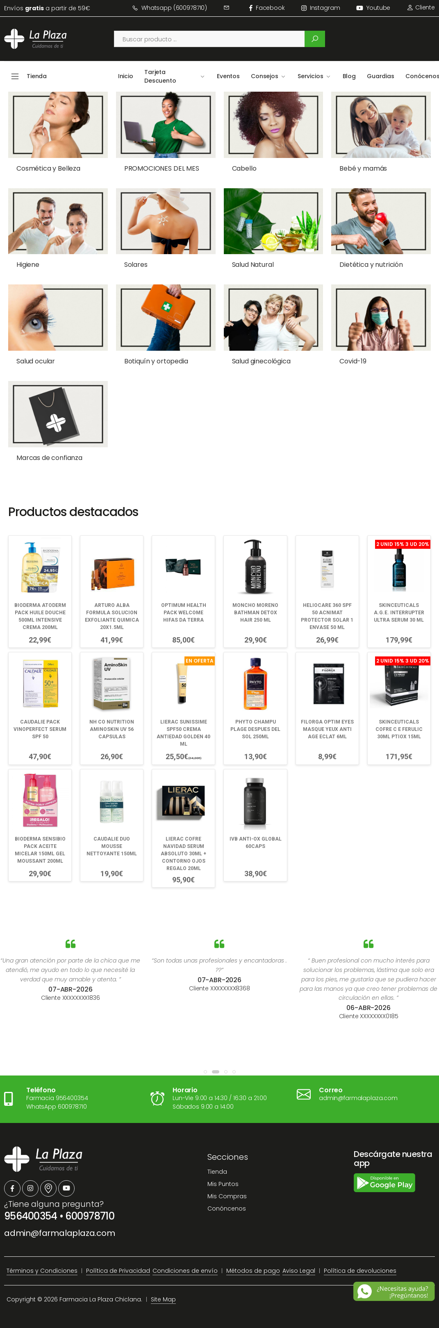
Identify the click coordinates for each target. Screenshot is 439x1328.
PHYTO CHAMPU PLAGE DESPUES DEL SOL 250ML (255, 717)
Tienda (217, 1165)
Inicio (125, 76)
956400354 (30, 1209)
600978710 (89, 1209)
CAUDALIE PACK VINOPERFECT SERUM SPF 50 (40, 717)
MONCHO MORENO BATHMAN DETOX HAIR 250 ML (255, 600)
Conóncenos (226, 1202)
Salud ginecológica (252, 355)
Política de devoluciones (360, 1264)
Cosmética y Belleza (48, 168)
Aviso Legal (298, 1264)
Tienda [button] (37, 76)
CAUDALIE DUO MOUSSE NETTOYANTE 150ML (111, 833)
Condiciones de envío (185, 1264)
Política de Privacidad (118, 1264)
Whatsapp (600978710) (169, 8)
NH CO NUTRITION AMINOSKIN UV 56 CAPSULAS (111, 717)
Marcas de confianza (49, 448)
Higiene (27, 261)
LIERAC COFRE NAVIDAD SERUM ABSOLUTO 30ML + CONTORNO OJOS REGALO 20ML (183, 841)
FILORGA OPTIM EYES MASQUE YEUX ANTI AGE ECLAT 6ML (327, 717)
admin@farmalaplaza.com (59, 1226)
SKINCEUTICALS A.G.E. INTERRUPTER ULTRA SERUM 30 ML (399, 600)
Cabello (235, 168)
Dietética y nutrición (357, 261)
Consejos (264, 76)
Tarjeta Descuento (160, 76)
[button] (205, 1065)
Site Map (163, 1292)
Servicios (310, 76)
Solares (131, 261)
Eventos (228, 76)
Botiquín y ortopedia (151, 355)
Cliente (421, 7)
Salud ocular (35, 355)
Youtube (373, 8)
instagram (320, 8)
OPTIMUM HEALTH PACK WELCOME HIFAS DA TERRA (183, 600)
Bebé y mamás (349, 168)
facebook (267, 8)
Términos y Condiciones (42, 1264)
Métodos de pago (253, 1264)
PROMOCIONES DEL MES (156, 168)
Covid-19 (339, 355)
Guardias (380, 76)
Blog (349, 76)
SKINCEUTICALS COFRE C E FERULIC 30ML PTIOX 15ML (399, 717)
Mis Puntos (223, 1177)
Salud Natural (243, 261)
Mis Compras (227, 1190)
